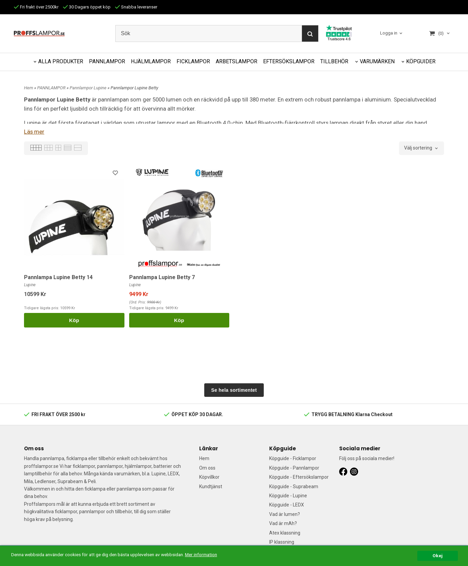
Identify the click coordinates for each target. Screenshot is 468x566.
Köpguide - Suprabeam (293, 486)
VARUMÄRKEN (377, 61)
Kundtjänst (210, 486)
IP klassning (281, 542)
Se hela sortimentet (234, 390)
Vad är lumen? (284, 514)
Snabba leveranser (136, 6)
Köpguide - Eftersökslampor (299, 477)
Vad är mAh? (283, 523)
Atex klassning (284, 533)
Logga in (388, 33)
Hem (28, 87)
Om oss (207, 468)
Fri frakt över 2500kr (36, 6)
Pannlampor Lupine (89, 87)
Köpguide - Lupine (288, 495)
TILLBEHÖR (334, 61)
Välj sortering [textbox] (418, 148)
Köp (74, 320)
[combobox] (421, 148)
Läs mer (34, 131)
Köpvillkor (209, 477)
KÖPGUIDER (421, 61)
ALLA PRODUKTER (60, 61)
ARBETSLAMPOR (236, 61)
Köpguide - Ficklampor (292, 458)
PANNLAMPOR (107, 61)
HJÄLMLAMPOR (151, 61)
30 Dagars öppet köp (87, 6)
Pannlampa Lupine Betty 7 (162, 277)
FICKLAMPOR (193, 61)
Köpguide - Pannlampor (294, 468)
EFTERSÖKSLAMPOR (288, 61)
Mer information (201, 554)
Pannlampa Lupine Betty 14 (58, 277)
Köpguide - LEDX (286, 504)
